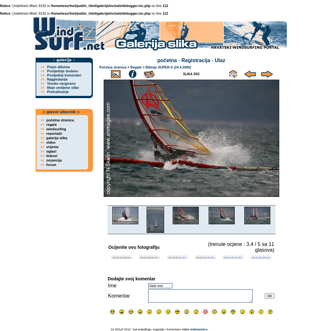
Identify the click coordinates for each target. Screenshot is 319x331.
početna (167, 60)
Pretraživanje (58, 92)
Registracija (195, 60)
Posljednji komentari (64, 75)
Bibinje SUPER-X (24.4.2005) (168, 67)
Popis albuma (58, 67)
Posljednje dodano (62, 71)
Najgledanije (57, 79)
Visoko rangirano (61, 83)
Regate (136, 67)
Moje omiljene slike (63, 88)
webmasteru (198, 329)
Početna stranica (113, 67)
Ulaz (220, 60)
